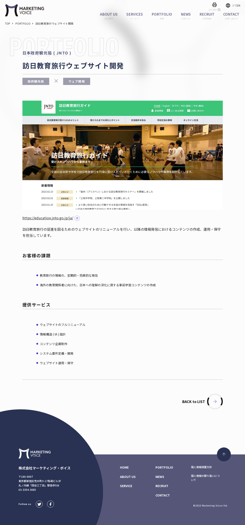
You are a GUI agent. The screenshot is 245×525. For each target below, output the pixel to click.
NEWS (159, 476)
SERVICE (126, 486)
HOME (124, 467)
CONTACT (162, 495)
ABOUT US (128, 476)
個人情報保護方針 (201, 467)
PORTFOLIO (164, 467)
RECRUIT (161, 486)
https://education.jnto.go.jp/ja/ (47, 217)
